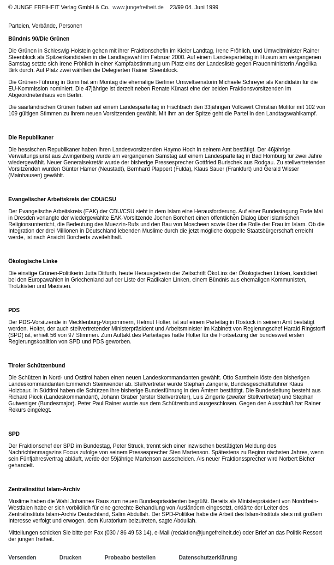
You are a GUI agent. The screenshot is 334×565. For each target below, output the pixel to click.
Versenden (22, 557)
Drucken (71, 557)
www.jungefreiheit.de (138, 7)
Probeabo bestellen (130, 557)
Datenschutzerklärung (208, 557)
